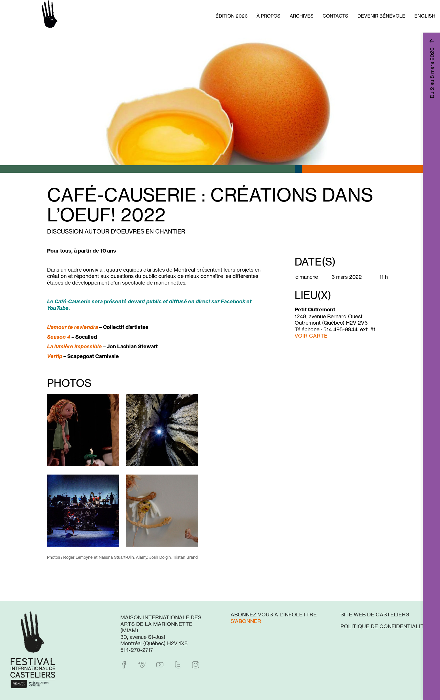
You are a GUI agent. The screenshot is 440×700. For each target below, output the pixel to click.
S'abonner (246, 621)
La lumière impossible (74, 346)
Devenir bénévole (381, 16)
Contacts (335, 16)
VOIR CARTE (311, 335)
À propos (268, 16)
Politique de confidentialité (383, 626)
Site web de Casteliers (374, 614)
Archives (302, 16)
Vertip (54, 356)
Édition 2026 (232, 16)
